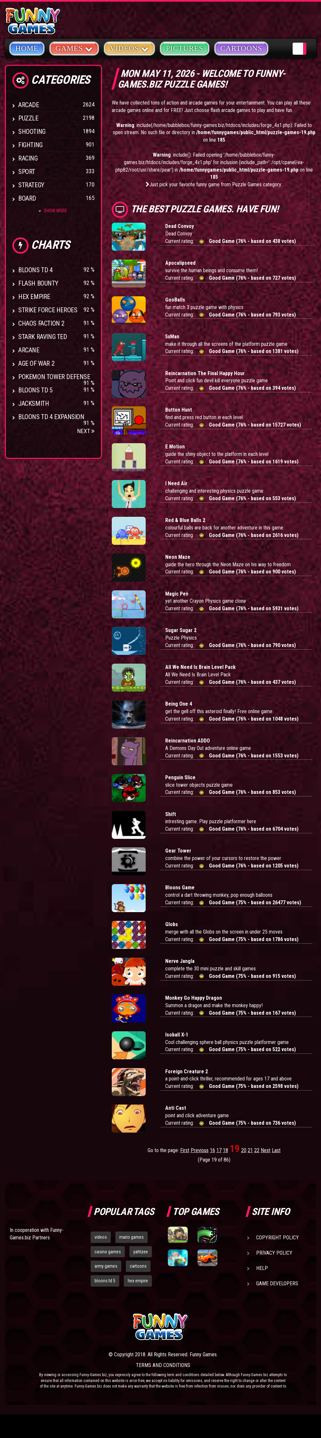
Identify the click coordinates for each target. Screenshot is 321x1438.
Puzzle (28, 118)
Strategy (31, 185)
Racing (28, 158)
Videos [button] (129, 48)
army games (106, 1266)
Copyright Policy (277, 1237)
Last (276, 1150)
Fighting (30, 145)
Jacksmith (33, 403)
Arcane (28, 350)
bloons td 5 (105, 1280)
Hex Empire (34, 297)
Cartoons (241, 48)
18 (225, 1150)
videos (101, 1237)
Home (26, 48)
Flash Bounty (38, 283)
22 (256, 1150)
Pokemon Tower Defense (54, 377)
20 (243, 1150)
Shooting (32, 131)
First (184, 1150)
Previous (200, 1150)
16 (212, 1150)
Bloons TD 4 (35, 270)
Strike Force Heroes (47, 310)
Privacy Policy (274, 1253)
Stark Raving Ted (42, 337)
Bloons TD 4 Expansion (51, 417)
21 (250, 1150)
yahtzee (140, 1251)
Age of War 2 (36, 363)
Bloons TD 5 (35, 390)
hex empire (138, 1280)
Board (27, 198)
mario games (131, 1237)
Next (86, 431)
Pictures (184, 48)
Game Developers (277, 1283)
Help (262, 1268)
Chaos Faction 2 (41, 323)
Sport (26, 172)
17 (219, 1150)
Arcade (28, 105)
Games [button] (74, 48)
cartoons (138, 1266)
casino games (108, 1251)
